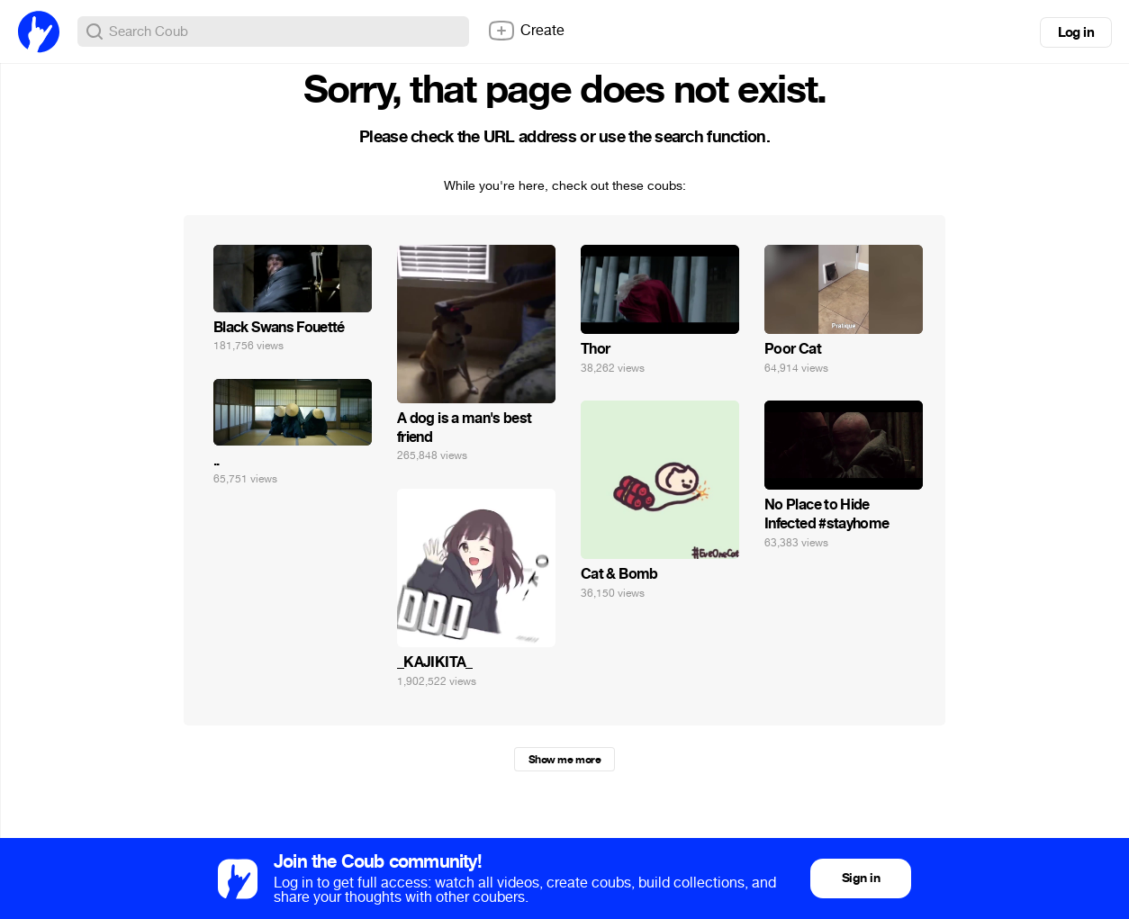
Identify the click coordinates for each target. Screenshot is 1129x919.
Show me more (564, 759)
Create (525, 30)
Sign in (861, 878)
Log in (1076, 32)
